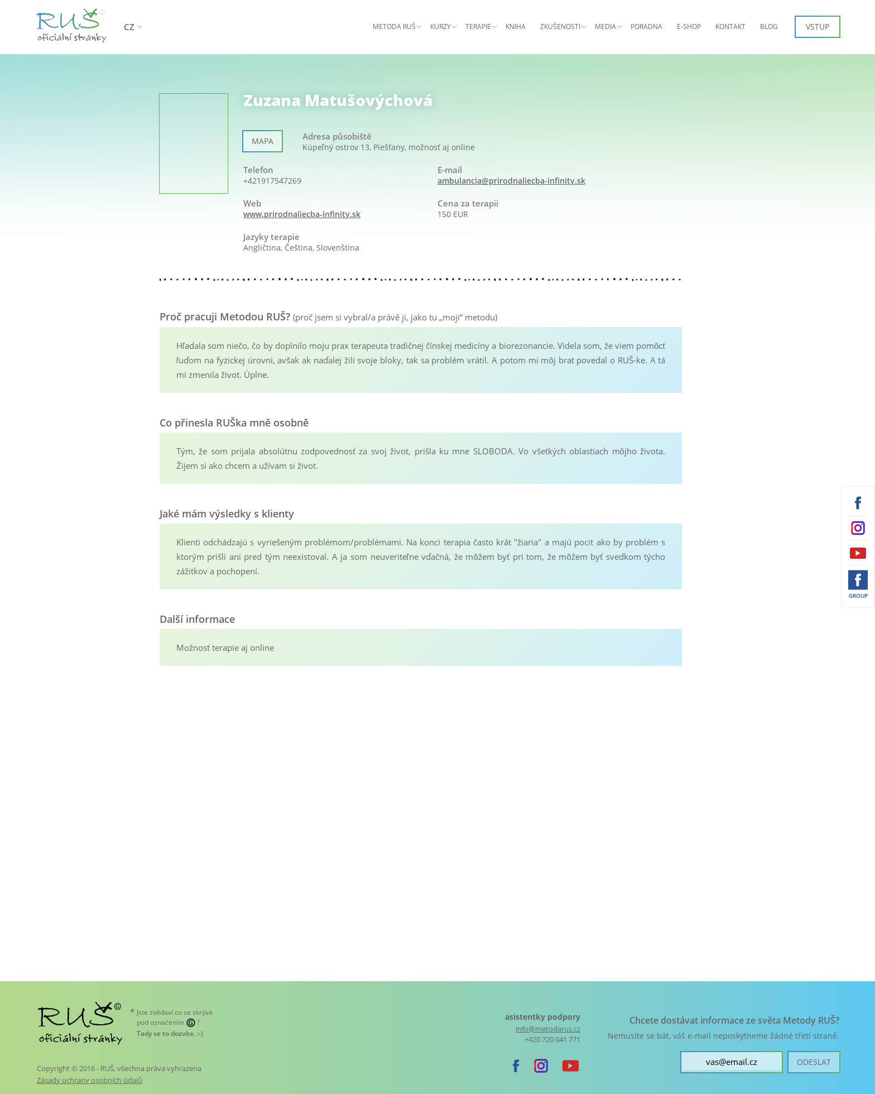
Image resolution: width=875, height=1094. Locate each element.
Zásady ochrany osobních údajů (89, 1080)
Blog (769, 26)
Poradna (646, 26)
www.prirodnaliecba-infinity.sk (301, 214)
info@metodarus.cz (548, 1029)
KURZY (440, 26)
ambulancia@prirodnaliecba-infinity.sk (511, 180)
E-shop (689, 26)
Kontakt (730, 26)
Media (605, 26)
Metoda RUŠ (394, 26)
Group (858, 595)
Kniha (516, 26)
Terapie (478, 26)
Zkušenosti (560, 26)
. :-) (170, 1033)
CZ (129, 26)
